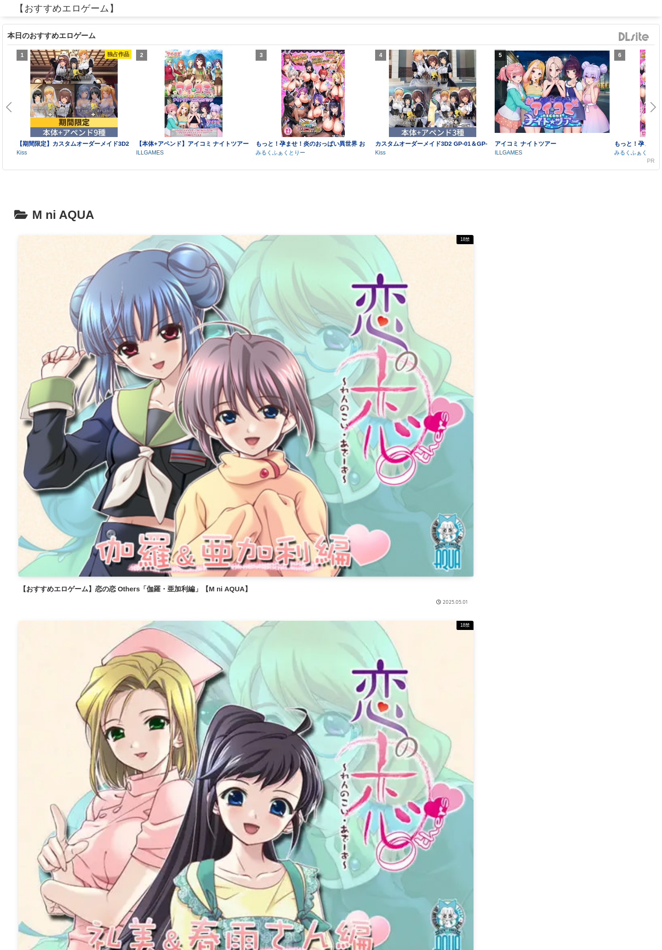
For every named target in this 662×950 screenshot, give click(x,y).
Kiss (22, 152)
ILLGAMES (150, 152)
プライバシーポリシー (331, 921)
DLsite (634, 37)
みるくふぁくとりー (280, 152)
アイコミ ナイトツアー (525, 143)
